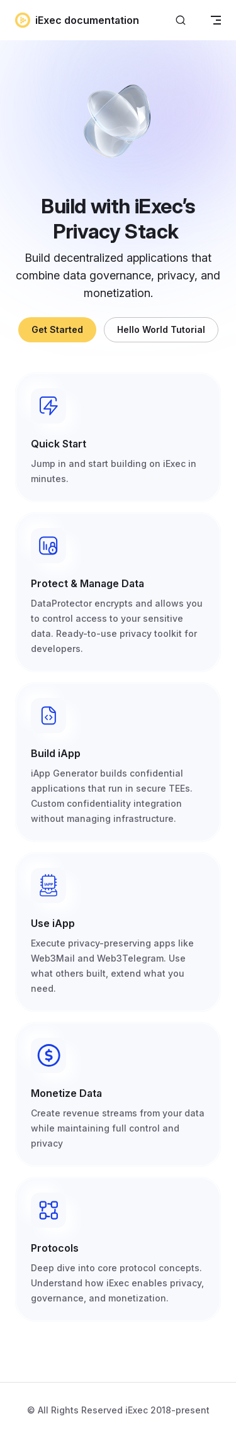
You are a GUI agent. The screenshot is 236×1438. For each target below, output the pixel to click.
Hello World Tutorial (161, 329)
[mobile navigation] (216, 20)
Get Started (57, 329)
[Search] (181, 20)
